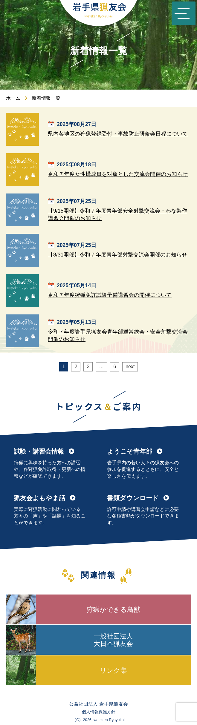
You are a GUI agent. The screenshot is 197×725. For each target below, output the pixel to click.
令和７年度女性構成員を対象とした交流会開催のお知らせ (118, 174)
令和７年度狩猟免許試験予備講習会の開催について (110, 295)
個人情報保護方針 (98, 711)
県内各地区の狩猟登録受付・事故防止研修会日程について (118, 134)
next (130, 366)
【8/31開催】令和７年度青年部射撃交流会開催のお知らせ (117, 255)
